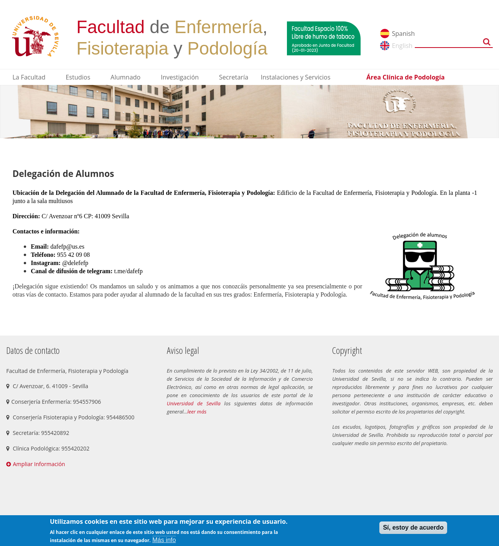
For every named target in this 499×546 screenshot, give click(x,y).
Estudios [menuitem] (77, 77)
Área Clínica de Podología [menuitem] (405, 77)
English (402, 45)
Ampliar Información (39, 464)
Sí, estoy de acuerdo (413, 527)
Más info (164, 540)
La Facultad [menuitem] (28, 77)
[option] (249, 111)
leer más (197, 411)
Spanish (403, 33)
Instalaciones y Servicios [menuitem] (296, 77)
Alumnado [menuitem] (126, 77)
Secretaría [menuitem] (233, 77)
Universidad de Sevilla (194, 403)
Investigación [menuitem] (179, 77)
